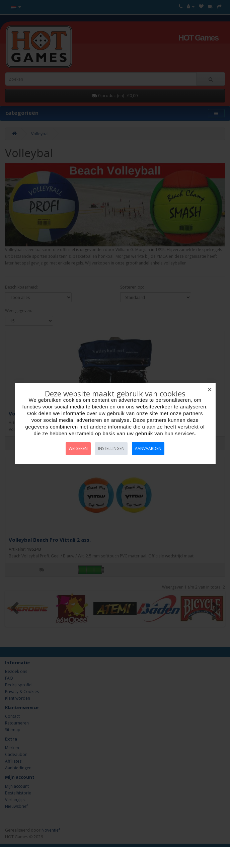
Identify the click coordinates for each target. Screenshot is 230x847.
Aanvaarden (148, 448)
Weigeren (78, 448)
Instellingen (111, 448)
